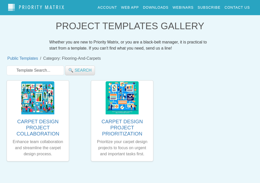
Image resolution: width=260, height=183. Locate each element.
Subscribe (209, 6)
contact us (237, 6)
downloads (156, 6)
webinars (183, 6)
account (107, 6)
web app (130, 6)
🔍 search (79, 68)
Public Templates (22, 56)
